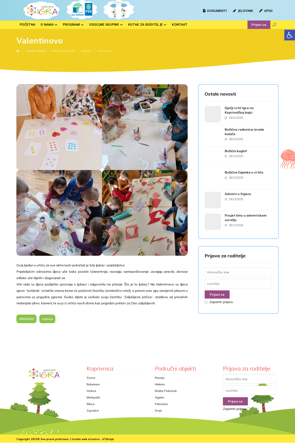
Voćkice (91, 392)
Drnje (158, 412)
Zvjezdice (93, 412)
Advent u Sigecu (238, 191)
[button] (289, 35)
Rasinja (159, 379)
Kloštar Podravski (166, 392)
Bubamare (93, 386)
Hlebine (160, 386)
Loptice (47, 321)
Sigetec (160, 399)
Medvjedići (93, 399)
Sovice (91, 379)
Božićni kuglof (236, 149)
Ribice (90, 405)
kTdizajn (108, 441)
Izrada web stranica (86, 441)
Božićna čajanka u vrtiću (244, 170)
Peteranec (161, 405)
